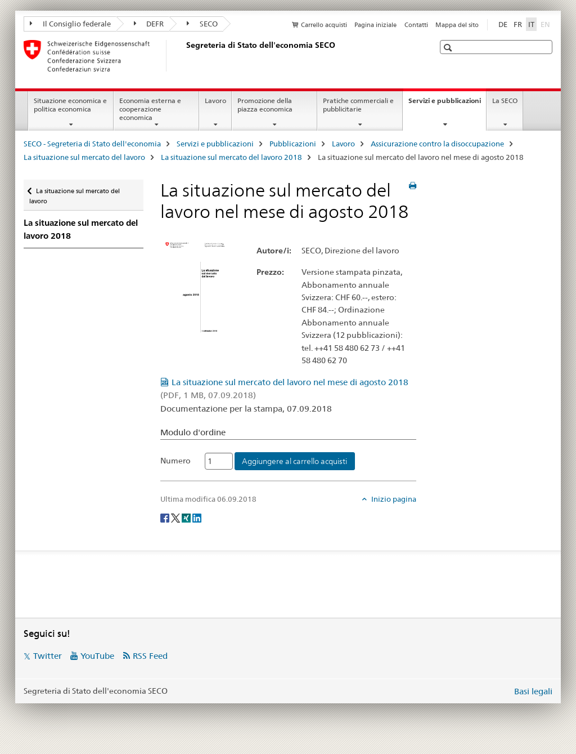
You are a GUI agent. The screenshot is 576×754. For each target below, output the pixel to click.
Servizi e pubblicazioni (447, 104)
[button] (449, 48)
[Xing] (187, 517)
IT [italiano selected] (531, 24)
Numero (175, 460)
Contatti (416, 25)
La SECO (505, 100)
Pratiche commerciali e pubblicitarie (358, 104)
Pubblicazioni (292, 143)
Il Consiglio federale (70, 23)
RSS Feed (150, 655)
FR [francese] (518, 24)
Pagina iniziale (375, 25)
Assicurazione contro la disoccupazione (437, 143)
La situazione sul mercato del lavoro (84, 157)
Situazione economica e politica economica (70, 104)
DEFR (149, 23)
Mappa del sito (457, 25)
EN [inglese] (546, 24)
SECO (202, 23)
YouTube (97, 655)
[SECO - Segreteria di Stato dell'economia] (184, 56)
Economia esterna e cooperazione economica (150, 109)
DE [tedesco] (502, 24)
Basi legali (533, 691)
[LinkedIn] (196, 517)
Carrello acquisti (324, 25)
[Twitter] (176, 517)
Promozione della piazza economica (264, 104)
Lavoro (215, 100)
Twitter (47, 655)
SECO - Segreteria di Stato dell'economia (92, 143)
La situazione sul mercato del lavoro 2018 (231, 157)
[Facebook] (165, 517)
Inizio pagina (393, 498)
